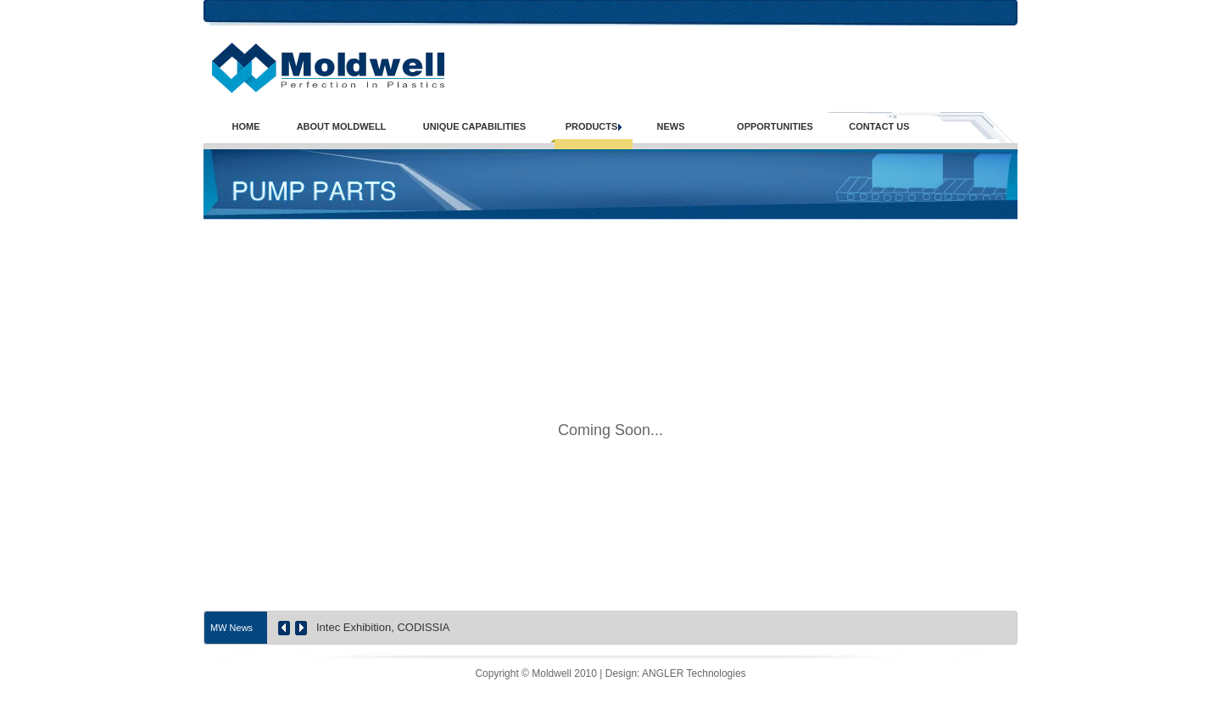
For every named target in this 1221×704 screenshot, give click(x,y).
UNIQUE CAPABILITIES (474, 126)
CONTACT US (879, 126)
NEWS (671, 126)
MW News (231, 628)
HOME (246, 126)
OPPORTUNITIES (775, 126)
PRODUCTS (592, 126)
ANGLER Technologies (694, 673)
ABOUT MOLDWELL (342, 126)
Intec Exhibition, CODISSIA (383, 627)
